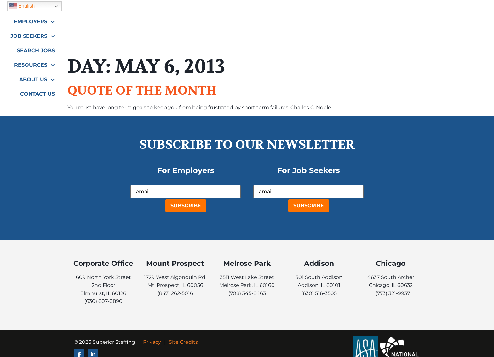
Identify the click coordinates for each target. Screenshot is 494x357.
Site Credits (183, 342)
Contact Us (408, 39)
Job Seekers (270, 24)
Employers (221, 24)
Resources (363, 24)
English (386, 7)
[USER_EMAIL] (185, 191)
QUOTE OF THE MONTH (141, 91)
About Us (407, 24)
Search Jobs (317, 25)
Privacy (152, 342)
